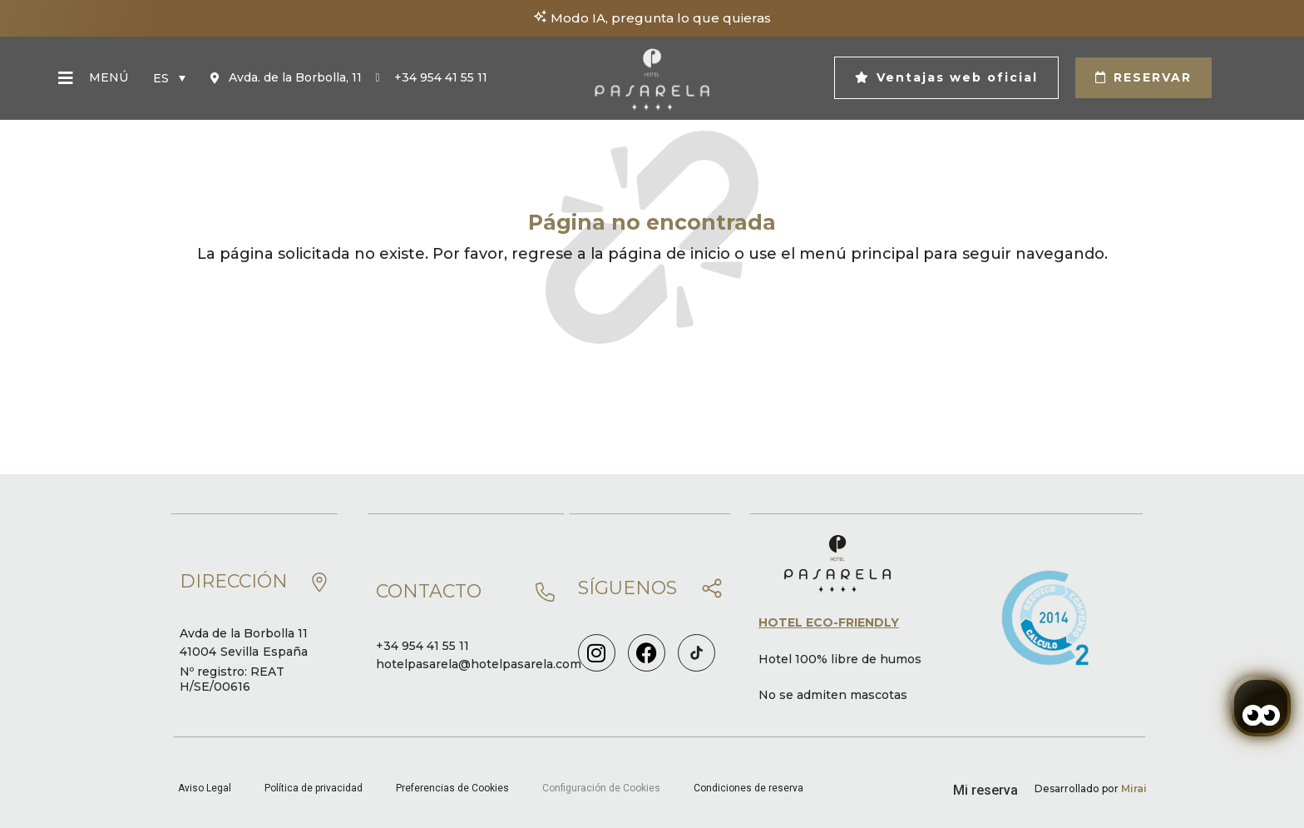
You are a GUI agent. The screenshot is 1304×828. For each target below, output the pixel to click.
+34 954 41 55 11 (422, 645)
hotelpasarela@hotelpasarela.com (478, 664)
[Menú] (65, 78)
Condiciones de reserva (748, 788)
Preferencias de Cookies (452, 788)
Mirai (1134, 788)
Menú (108, 77)
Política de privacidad (313, 788)
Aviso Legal (204, 788)
